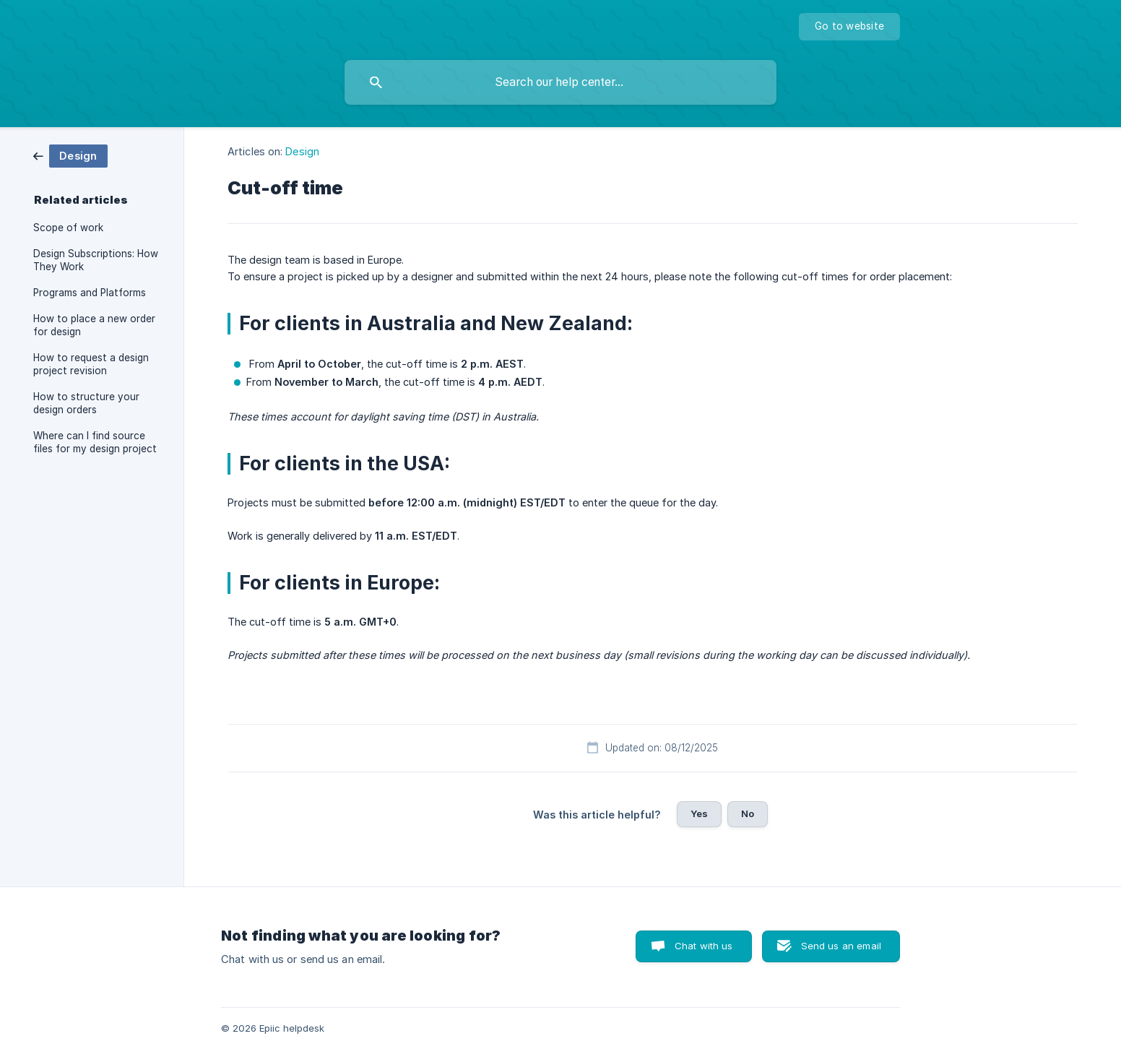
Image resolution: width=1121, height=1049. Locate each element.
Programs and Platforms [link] (89, 292)
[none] (849, 26)
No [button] (747, 813)
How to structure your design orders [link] (86, 403)
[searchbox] (560, 82)
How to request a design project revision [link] (91, 364)
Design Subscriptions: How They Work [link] (95, 260)
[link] (70, 155)
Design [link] (302, 151)
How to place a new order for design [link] (94, 325)
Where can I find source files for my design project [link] (95, 442)
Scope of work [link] (68, 227)
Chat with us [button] (704, 945)
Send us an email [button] (841, 945)
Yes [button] (699, 813)
